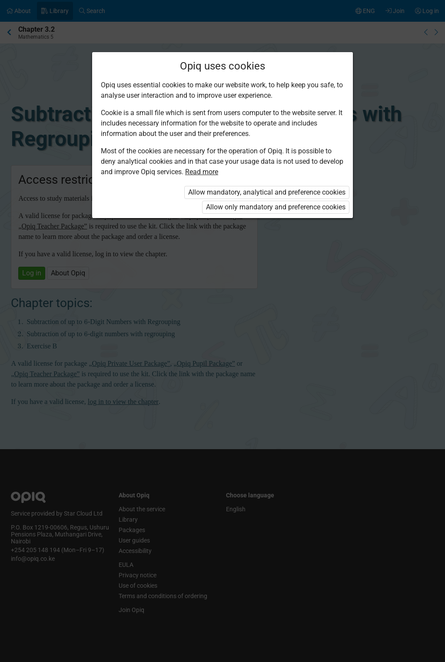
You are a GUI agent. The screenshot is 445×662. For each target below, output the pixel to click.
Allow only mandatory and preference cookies (275, 207)
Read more (201, 172)
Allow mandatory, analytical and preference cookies (266, 192)
